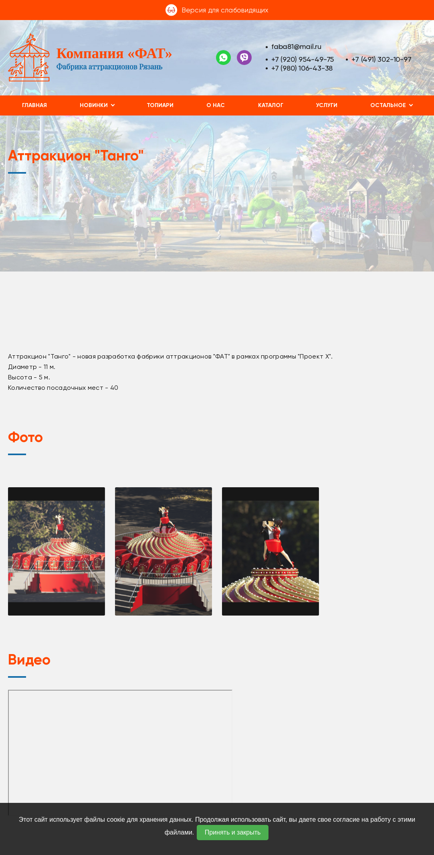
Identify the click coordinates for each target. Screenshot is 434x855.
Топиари (160, 105)
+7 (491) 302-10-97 (381, 59)
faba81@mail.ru (296, 46)
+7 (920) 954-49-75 (302, 59)
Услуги (326, 105)
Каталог (270, 105)
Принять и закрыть (233, 832)
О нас (215, 105)
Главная (34, 105)
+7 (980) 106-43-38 (302, 68)
